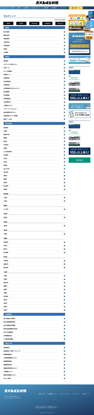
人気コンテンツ (36, 8)
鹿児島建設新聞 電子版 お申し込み (79, 51)
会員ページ (76, 8)
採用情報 (54, 8)
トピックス (63, 8)
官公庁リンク (85, 394)
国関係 (8, 23)
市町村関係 (34, 23)
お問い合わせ (41, 394)
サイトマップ (76, 394)
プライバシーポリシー (65, 394)
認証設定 (79, 160)
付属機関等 (47, 23)
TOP (13, 8)
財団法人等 (60, 23)
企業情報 (46, 8)
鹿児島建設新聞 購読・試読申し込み (79, 46)
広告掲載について (52, 394)
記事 (19, 8)
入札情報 (26, 8)
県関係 (21, 23)
